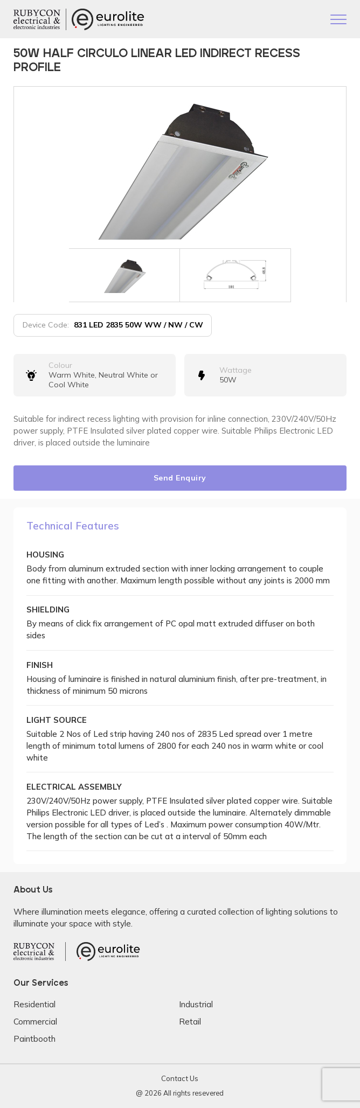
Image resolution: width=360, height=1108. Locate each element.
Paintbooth (34, 1039)
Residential (34, 1004)
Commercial (35, 1021)
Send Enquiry (180, 478)
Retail (190, 1021)
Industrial (196, 1004)
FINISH (39, 665)
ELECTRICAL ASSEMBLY (74, 787)
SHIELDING (48, 609)
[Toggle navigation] (338, 20)
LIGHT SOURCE (56, 720)
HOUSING (45, 554)
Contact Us (179, 1078)
